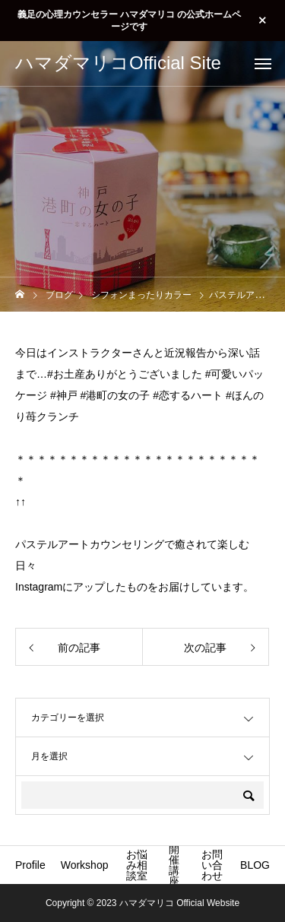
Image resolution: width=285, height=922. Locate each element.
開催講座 (174, 865)
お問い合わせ (212, 865)
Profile (30, 865)
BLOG (255, 865)
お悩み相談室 (136, 865)
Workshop (85, 865)
